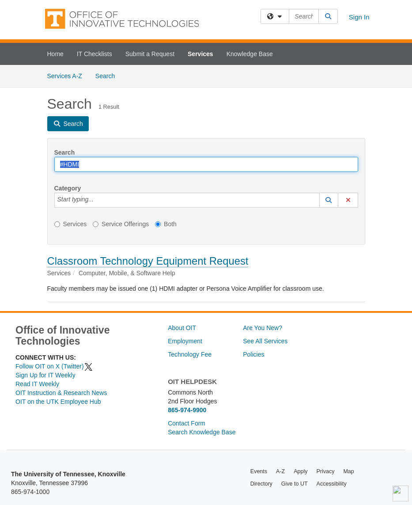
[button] (329, 200)
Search (108, 75)
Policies (253, 354)
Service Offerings (121, 224)
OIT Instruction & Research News (61, 392)
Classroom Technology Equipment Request (148, 261)
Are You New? (262, 327)
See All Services (265, 341)
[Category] (98, 200)
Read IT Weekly (37, 383)
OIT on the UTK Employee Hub (58, 401)
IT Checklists (94, 53)
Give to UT (294, 484)
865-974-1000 (30, 491)
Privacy (325, 471)
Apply (300, 471)
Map (348, 471)
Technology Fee (190, 354)
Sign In (359, 17)
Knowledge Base (250, 53)
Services (200, 53)
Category (67, 188)
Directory (261, 484)
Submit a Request (149, 53)
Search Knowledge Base (201, 432)
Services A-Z (64, 76)
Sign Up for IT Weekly (45, 375)
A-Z (280, 471)
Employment (185, 341)
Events (258, 471)
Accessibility (332, 484)
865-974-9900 (187, 410)
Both (166, 224)
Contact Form (186, 423)
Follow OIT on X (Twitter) (54, 366)
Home (55, 53)
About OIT (182, 327)
